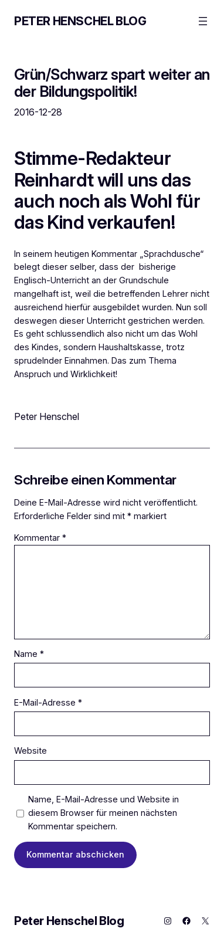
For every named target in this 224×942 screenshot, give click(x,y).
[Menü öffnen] (203, 21)
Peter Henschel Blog (80, 21)
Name (29, 654)
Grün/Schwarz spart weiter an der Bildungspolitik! (112, 83)
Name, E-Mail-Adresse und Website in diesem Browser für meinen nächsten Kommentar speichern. (103, 812)
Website (30, 750)
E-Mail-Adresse (48, 702)
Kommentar (40, 538)
